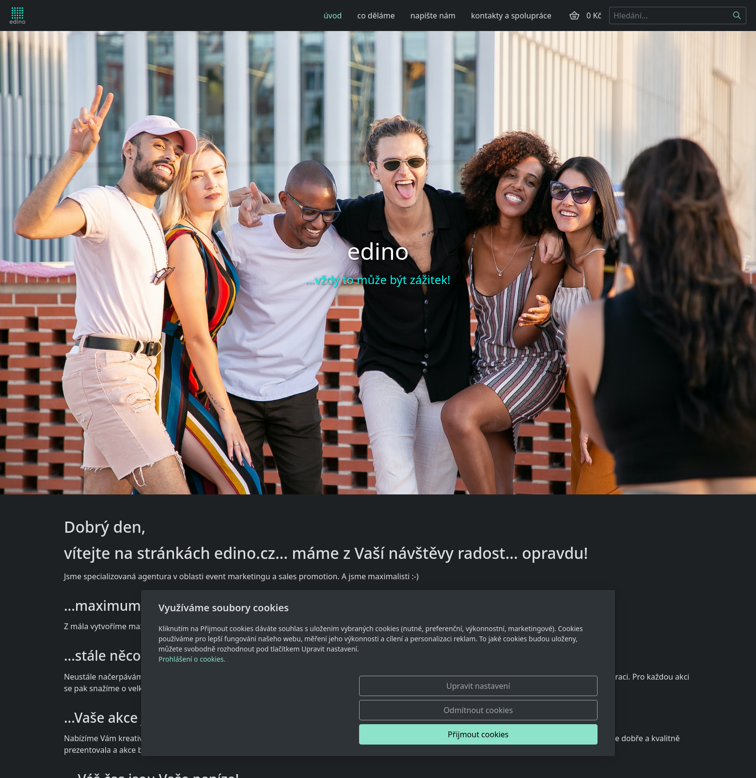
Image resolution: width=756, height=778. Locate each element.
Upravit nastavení (357, 734)
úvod (333, 15)
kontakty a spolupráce (511, 15)
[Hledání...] (668, 15)
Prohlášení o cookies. (191, 707)
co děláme (375, 15)
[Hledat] (737, 15)
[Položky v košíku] (574, 15)
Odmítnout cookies (454, 734)
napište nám (433, 15)
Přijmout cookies (550, 734)
